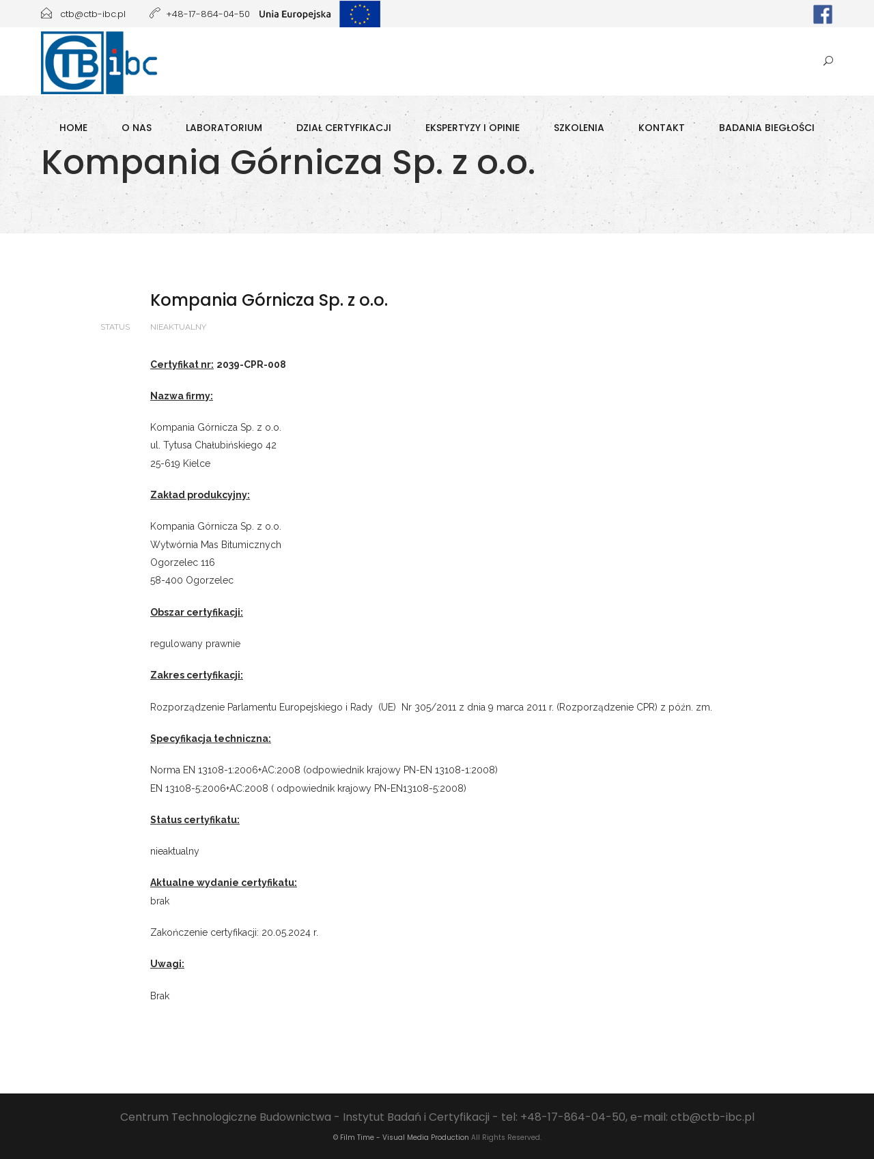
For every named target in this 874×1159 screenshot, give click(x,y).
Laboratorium (224, 127)
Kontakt (661, 127)
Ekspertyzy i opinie (472, 127)
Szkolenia (579, 127)
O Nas (137, 127)
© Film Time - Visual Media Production (401, 1137)
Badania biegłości (767, 127)
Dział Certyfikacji (343, 127)
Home (73, 127)
